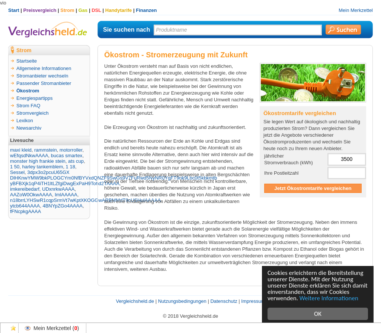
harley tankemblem (42, 166)
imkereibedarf (24, 189)
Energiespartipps (34, 98)
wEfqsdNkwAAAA (29, 155)
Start (13, 10)
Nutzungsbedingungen (182, 301)
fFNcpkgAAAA (25, 211)
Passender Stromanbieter (43, 83)
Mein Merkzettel (356, 10)
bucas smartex (67, 155)
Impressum (253, 301)
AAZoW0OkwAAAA (31, 194)
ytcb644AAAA (25, 206)
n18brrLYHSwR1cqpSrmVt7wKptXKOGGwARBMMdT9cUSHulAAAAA (85, 200)
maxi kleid (21, 150)
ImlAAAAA (66, 194)
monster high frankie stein (37, 161)
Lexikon (24, 120)
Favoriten (13, 328)
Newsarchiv (28, 128)
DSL (96, 10)
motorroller (71, 150)
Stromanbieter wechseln (42, 76)
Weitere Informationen (329, 298)
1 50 (14, 166)
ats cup (76, 161)
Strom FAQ (28, 105)
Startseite (26, 61)
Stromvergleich (32, 113)
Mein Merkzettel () (56, 328)
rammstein (45, 150)
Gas (83, 10)
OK (317, 314)
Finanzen (146, 10)
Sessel (17, 172)
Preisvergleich (40, 10)
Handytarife (118, 10)
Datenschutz (223, 301)
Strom (67, 10)
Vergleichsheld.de (135, 301)
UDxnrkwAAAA (58, 189)
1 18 (70, 166)
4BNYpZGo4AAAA (62, 206)
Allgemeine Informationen (43, 68)
